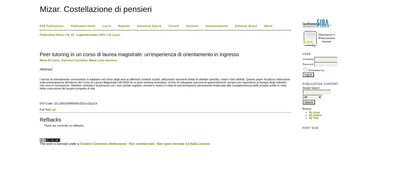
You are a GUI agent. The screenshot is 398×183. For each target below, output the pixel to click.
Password (308, 64)
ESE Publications (52, 26)
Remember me (316, 70)
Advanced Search (149, 26)
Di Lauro (114, 34)
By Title (314, 118)
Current (174, 26)
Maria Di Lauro (50, 60)
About (268, 26)
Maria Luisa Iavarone (103, 60)
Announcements (217, 26)
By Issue (314, 112)
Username (308, 59)
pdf (54, 109)
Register (124, 26)
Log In (107, 26)
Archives (192, 26)
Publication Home (83, 26)
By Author (315, 115)
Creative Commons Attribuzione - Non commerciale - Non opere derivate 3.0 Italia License (145, 144)
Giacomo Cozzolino (74, 60)
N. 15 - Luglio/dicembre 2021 (86, 34)
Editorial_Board (246, 26)
